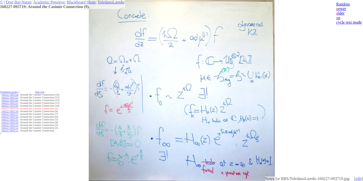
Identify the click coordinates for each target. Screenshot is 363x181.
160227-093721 (9, 103)
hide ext (39, 91)
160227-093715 (9, 119)
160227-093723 (9, 97)
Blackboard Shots (81, 2)
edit (359, 178)
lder (340, 13)
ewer (341, 9)
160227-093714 (9, 122)
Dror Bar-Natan (18, 2)
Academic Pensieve (49, 2)
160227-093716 (9, 116)
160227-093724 (9, 94)
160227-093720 (9, 105)
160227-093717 (9, 114)
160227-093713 (9, 125)
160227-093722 (9, 100)
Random (343, 4)
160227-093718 (9, 111)
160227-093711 (9, 130)
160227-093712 (9, 127)
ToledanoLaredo (111, 2)
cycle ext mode (349, 22)
